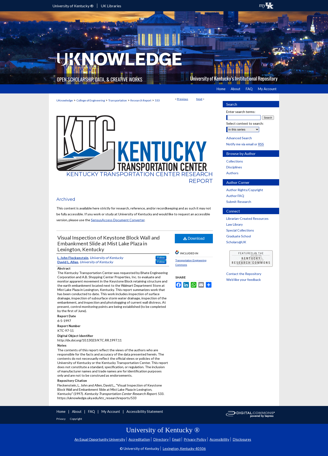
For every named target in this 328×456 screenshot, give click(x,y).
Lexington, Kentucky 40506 (184, 448)
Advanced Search (239, 138)
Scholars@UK (236, 242)
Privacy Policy (195, 439)
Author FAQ (235, 196)
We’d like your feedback (243, 280)
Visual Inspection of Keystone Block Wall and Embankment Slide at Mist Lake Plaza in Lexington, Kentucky (108, 243)
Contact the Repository (243, 274)
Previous (182, 99)
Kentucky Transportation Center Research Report (139, 177)
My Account (111, 411)
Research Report (140, 100)
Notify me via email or (245, 144)
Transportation (117, 100)
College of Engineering (90, 100)
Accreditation (139, 439)
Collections (234, 161)
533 (157, 100)
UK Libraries (111, 6)
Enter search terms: (240, 112)
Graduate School (238, 236)
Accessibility (219, 439)
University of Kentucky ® (73, 6)
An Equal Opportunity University (99, 439)
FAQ (92, 411)
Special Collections (240, 230)
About (77, 411)
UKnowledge (64, 100)
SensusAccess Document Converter (117, 220)
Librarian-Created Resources (247, 218)
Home (61, 411)
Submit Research (238, 202)
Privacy (61, 419)
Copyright (76, 419)
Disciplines (234, 167)
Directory (161, 439)
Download (194, 238)
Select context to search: (245, 123)
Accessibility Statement (144, 411)
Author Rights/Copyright (244, 190)
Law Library (234, 224)
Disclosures (242, 439)
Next (199, 99)
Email (176, 439)
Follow (161, 257)
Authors (232, 173)
